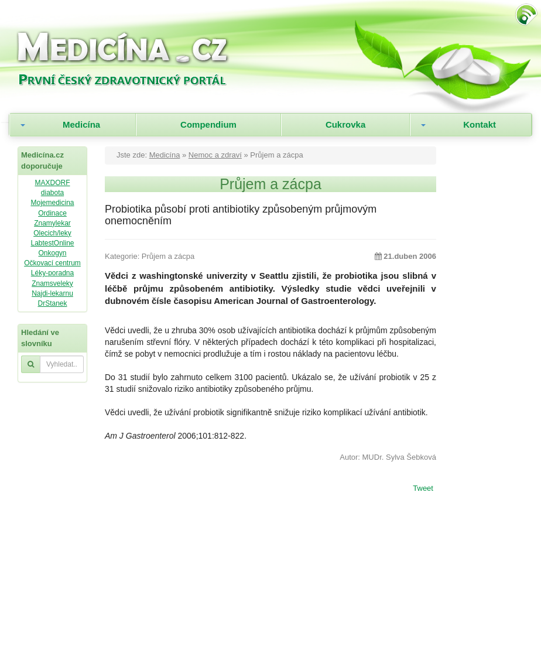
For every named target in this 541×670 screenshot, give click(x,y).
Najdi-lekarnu (52, 293)
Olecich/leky (52, 233)
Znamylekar (52, 223)
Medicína (81, 124)
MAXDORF (52, 183)
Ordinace (52, 213)
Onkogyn (52, 253)
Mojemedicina (52, 203)
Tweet (423, 489)
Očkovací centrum (52, 263)
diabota (52, 193)
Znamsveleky (52, 283)
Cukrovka (345, 124)
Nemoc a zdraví (215, 155)
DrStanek (52, 303)
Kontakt (479, 124)
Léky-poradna (52, 273)
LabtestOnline (52, 243)
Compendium (208, 124)
